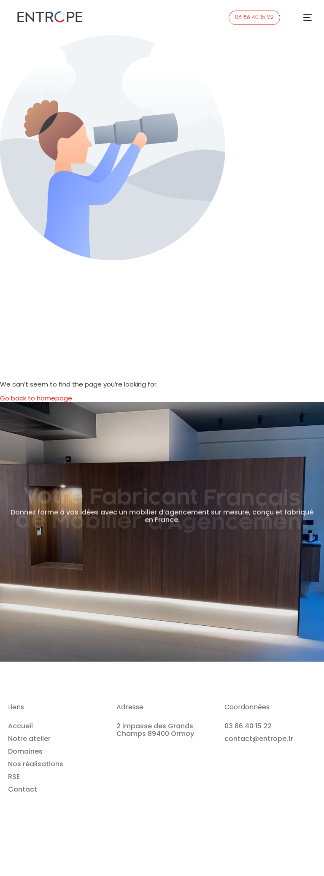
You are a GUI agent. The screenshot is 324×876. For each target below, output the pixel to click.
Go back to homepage (36, 398)
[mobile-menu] (303, 17)
